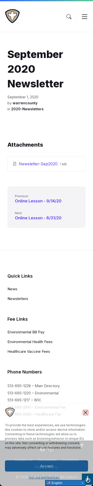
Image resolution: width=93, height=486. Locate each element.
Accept (46, 466)
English (54, 483)
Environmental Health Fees (30, 341)
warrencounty (25, 103)
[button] (85, 412)
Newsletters (17, 298)
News (12, 289)
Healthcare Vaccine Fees (28, 351)
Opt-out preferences (44, 477)
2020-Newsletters (27, 109)
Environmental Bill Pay (25, 332)
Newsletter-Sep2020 (39, 163)
